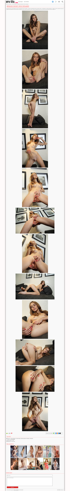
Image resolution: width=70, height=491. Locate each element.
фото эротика (16, 489)
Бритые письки (23, 438)
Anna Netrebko (12, 439)
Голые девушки (13, 438)
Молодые (27, 438)
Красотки (31, 438)
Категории (20, 1)
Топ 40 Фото (26, 1)
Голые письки (18, 438)
